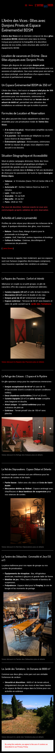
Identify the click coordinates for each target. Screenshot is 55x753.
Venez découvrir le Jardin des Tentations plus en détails (23, 737)
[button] (29, 5)
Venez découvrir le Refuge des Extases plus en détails (22, 455)
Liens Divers (8, 248)
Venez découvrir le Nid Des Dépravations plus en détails (23, 547)
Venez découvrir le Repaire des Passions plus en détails (23, 362)
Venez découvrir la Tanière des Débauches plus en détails (23, 659)
